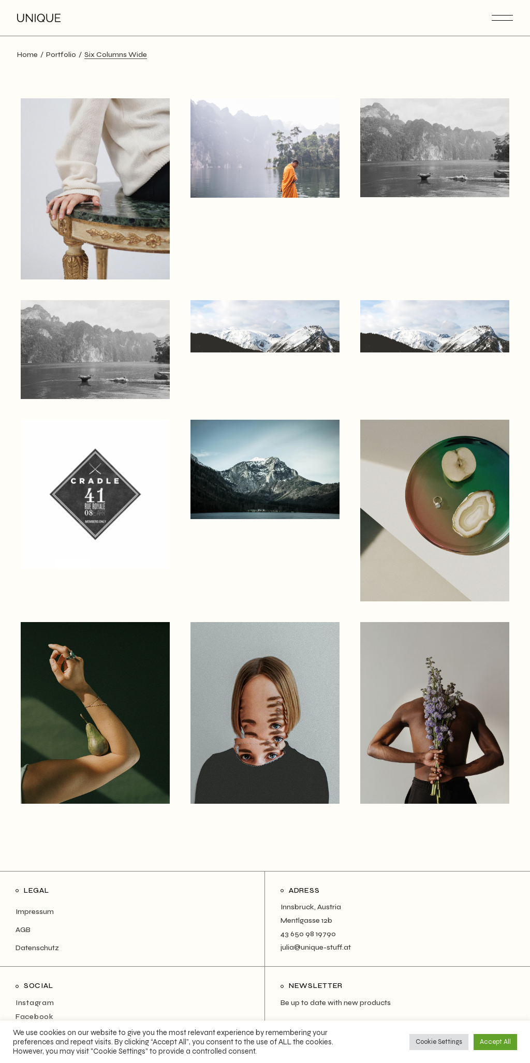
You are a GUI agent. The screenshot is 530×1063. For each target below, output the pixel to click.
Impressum (35, 911)
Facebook (35, 1016)
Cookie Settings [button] (439, 1042)
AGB (23, 929)
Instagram (35, 1002)
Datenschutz (37, 947)
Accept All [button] (495, 1042)
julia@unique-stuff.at (316, 947)
